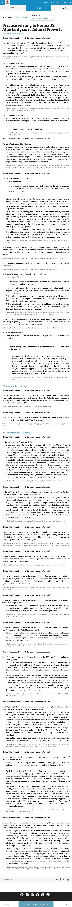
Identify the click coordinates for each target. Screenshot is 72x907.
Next (68, 904)
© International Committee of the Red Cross (36, 901)
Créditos (52, 2)
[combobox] (31, 18)
